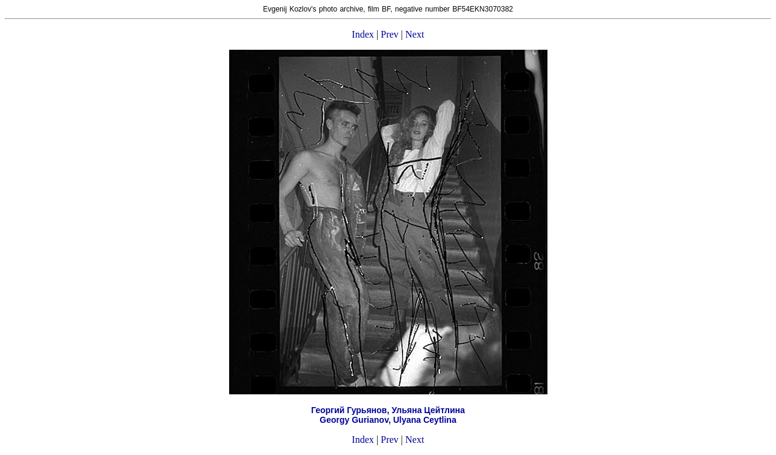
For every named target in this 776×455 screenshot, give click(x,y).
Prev (389, 34)
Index (362, 34)
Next (415, 34)
